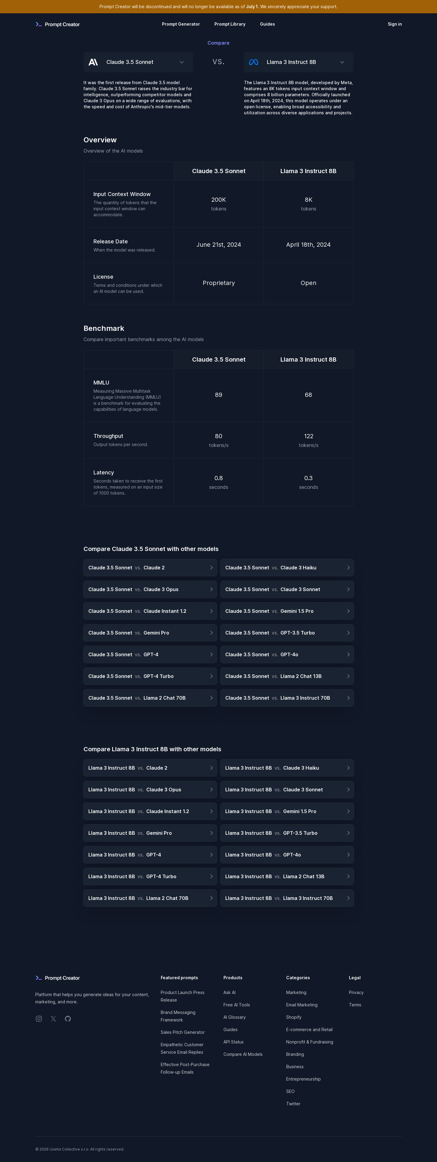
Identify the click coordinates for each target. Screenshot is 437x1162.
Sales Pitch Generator (183, 1032)
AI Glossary (234, 1017)
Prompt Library (229, 24)
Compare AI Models (243, 1054)
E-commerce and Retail (309, 1029)
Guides (267, 24)
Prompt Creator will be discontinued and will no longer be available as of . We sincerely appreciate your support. (218, 6)
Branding (295, 1054)
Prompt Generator (181, 24)
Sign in (395, 24)
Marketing (296, 992)
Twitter (293, 1103)
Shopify (294, 1017)
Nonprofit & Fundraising (309, 1041)
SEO (290, 1091)
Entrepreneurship (303, 1078)
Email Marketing (302, 1004)
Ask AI (229, 992)
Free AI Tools (236, 1004)
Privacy (356, 992)
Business (295, 1066)
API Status (233, 1041)
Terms (355, 1004)
